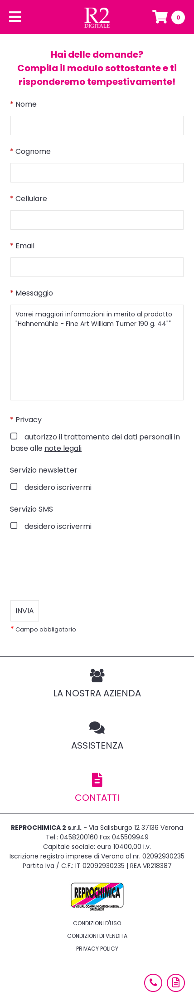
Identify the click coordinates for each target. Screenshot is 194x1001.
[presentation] (79, 566)
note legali (63, 448)
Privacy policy (97, 948)
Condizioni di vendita (97, 936)
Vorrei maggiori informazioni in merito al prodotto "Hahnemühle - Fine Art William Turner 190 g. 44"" (97, 352)
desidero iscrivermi (57, 487)
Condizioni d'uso (97, 923)
